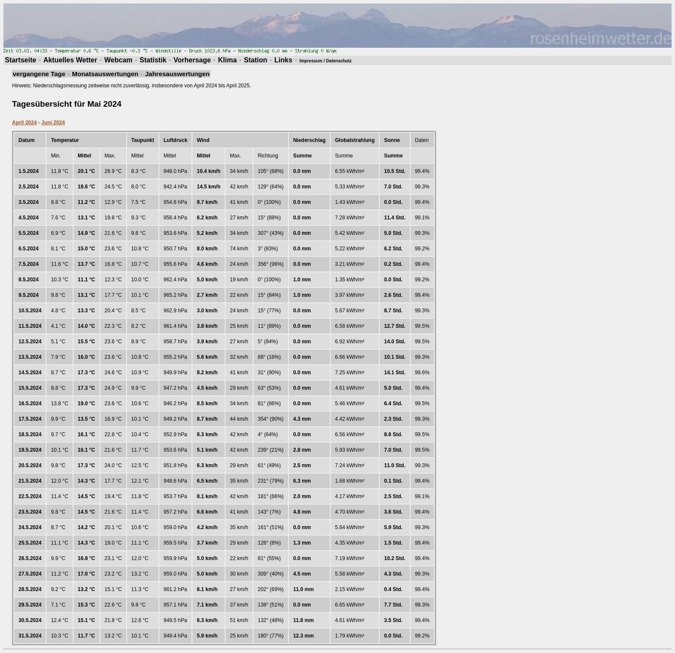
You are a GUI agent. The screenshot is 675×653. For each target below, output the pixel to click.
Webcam (118, 60)
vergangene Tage (39, 73)
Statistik (152, 60)
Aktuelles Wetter (70, 60)
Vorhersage (192, 60)
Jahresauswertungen (177, 73)
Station (255, 60)
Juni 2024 (53, 123)
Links (283, 60)
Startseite (20, 60)
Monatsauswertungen (105, 73)
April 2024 (24, 123)
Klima (227, 60)
